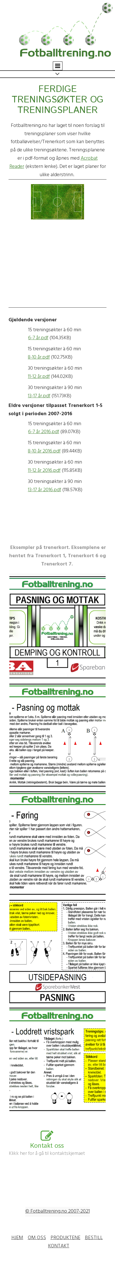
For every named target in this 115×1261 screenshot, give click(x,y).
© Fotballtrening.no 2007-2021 (57, 1212)
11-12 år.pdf (39, 377)
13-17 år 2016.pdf (44, 490)
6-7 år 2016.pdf (43, 432)
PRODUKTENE (65, 1238)
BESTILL (94, 1238)
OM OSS (37, 1238)
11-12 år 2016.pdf (44, 471)
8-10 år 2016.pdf (44, 451)
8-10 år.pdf (39, 358)
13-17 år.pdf (39, 396)
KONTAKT (58, 1246)
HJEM (17, 1238)
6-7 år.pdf (38, 338)
